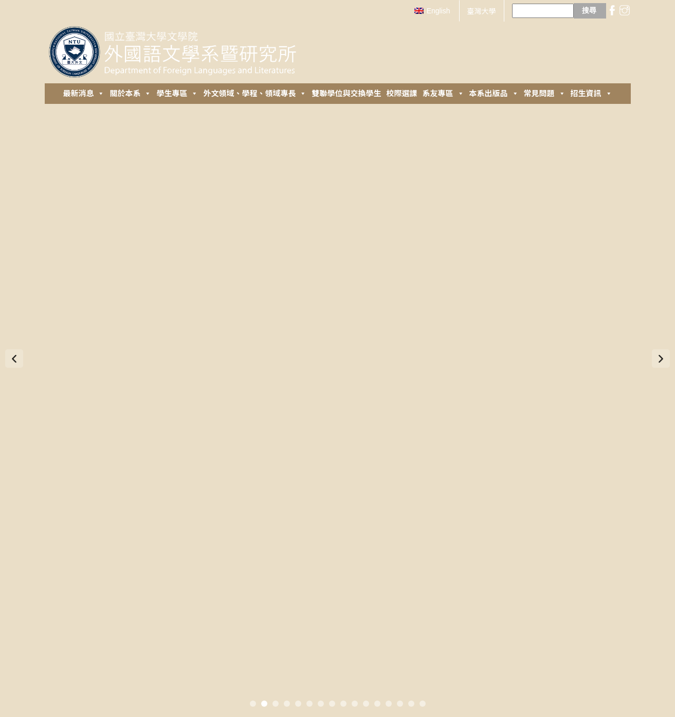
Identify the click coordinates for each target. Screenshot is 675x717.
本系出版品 (494, 93)
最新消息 (83, 93)
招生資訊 (591, 93)
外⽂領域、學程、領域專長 (254, 93)
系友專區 (443, 93)
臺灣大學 (481, 11)
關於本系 (130, 93)
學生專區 (177, 93)
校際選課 (402, 93)
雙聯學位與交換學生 (346, 93)
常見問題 (544, 93)
